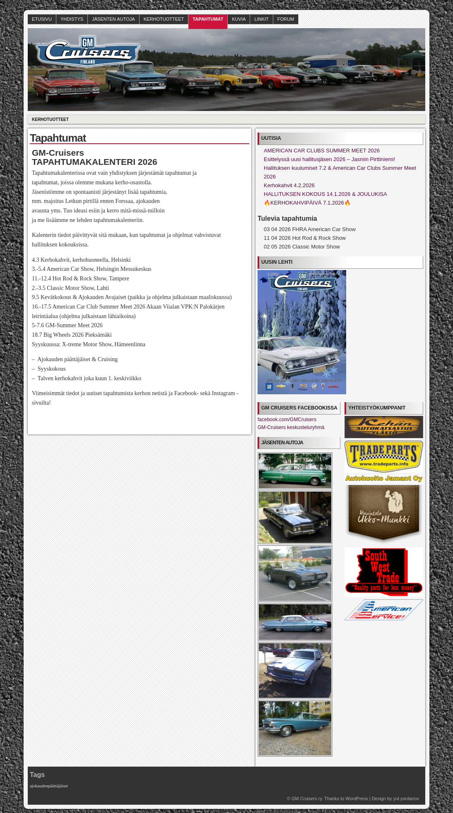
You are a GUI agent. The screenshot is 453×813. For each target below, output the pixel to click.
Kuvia (239, 19)
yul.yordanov (406, 798)
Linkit (261, 19)
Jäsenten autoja (113, 19)
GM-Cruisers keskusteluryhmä (291, 427)
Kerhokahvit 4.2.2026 (289, 185)
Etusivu (42, 19)
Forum (285, 19)
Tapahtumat (208, 19)
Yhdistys (71, 19)
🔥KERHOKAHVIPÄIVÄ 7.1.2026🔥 (307, 203)
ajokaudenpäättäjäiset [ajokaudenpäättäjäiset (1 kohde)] (49, 786)
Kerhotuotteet (164, 19)
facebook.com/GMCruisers (287, 419)
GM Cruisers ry (307, 798)
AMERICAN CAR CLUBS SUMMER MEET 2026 (322, 150)
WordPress (356, 798)
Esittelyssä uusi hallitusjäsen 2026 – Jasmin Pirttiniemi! (329, 159)
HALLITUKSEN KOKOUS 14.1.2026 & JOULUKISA (325, 194)
